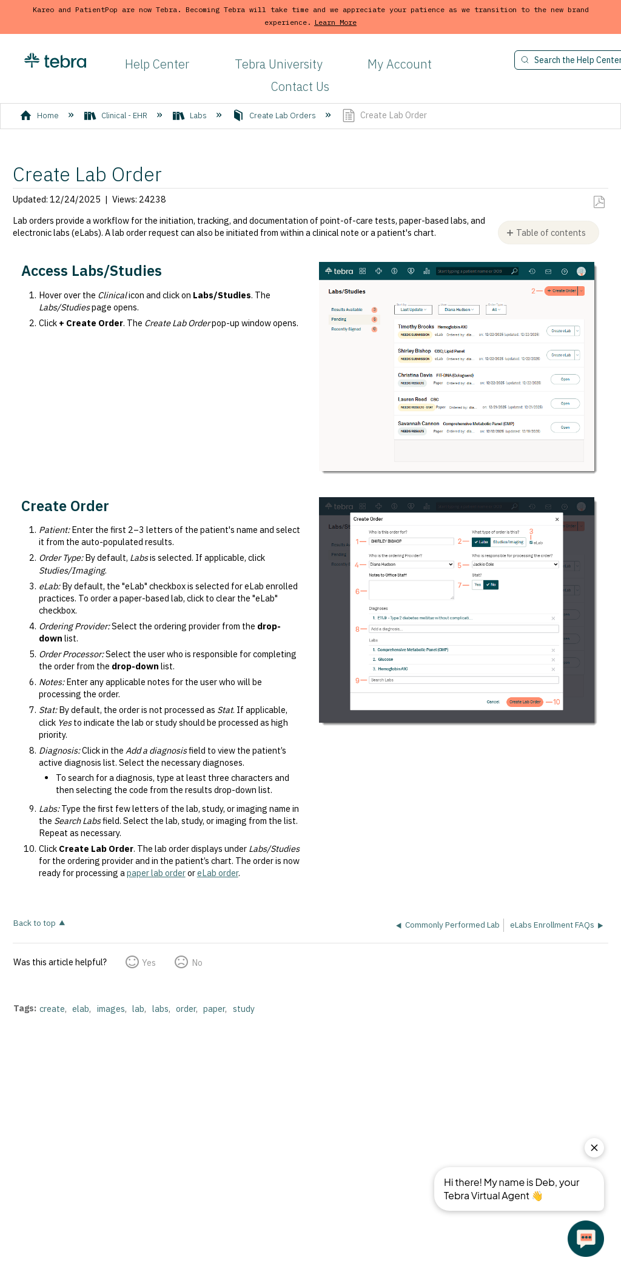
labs (160, 1008)
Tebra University (279, 64)
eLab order (217, 873)
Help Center (157, 64)
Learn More (335, 22)
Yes (149, 962)
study (244, 1008)
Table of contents (551, 232)
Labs (191, 115)
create (52, 1008)
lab (138, 1008)
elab (80, 1008)
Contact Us (300, 86)
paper (214, 1008)
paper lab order (156, 873)
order (186, 1008)
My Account (400, 64)
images (111, 1008)
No (197, 962)
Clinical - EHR (116, 115)
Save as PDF (599, 202)
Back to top (34, 922)
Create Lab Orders (275, 115)
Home (40, 115)
